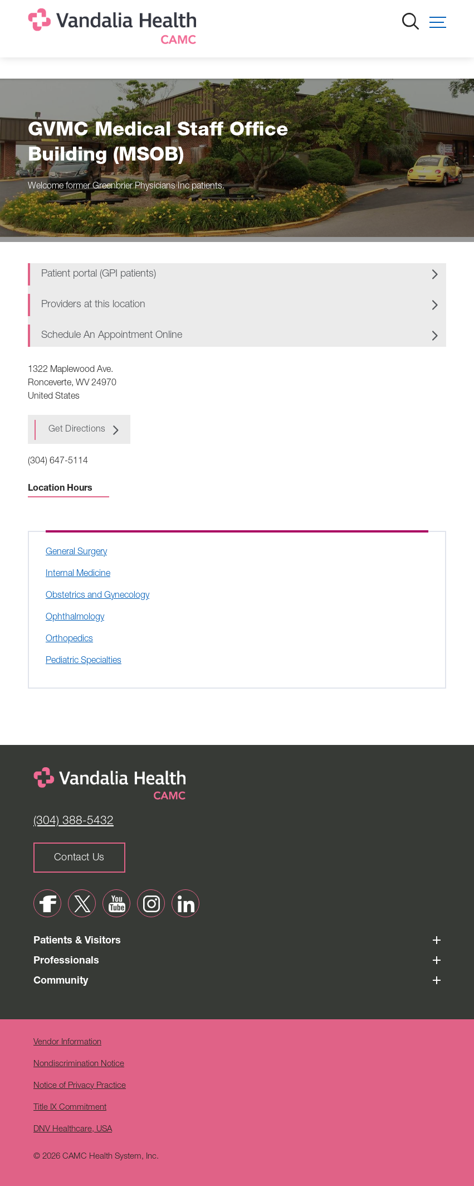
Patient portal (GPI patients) (98, 274)
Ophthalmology (75, 617)
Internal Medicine (78, 574)
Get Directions (76, 429)
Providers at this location (93, 305)
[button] (437, 22)
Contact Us (79, 858)
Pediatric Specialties (83, 661)
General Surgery (76, 552)
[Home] (114, 28)
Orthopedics (69, 639)
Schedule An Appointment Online (111, 336)
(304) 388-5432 (73, 821)
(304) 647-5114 (58, 461)
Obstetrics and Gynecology (97, 596)
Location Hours (68, 489)
